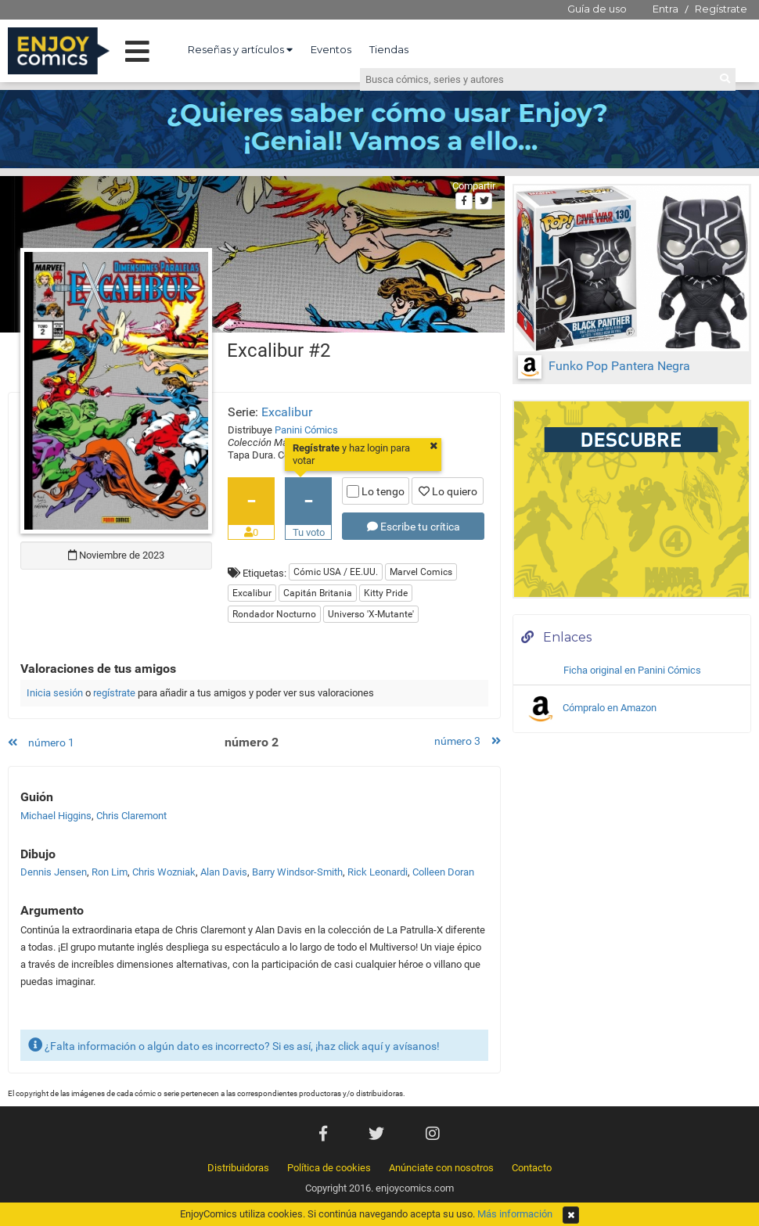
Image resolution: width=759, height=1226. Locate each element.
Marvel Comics (421, 571)
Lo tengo (376, 491)
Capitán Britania (317, 593)
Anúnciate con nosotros (441, 1168)
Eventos (331, 49)
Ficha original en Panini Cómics (632, 670)
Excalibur (286, 411)
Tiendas (388, 49)
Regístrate (721, 8)
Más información (514, 1214)
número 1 (41, 742)
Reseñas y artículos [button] (240, 49)
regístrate (114, 693)
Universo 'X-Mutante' (371, 614)
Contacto (532, 1168)
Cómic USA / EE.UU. (335, 571)
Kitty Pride (386, 593)
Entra (665, 8)
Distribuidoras (238, 1168)
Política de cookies (329, 1168)
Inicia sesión (55, 693)
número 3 (467, 741)
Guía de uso (597, 8)
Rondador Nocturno (274, 614)
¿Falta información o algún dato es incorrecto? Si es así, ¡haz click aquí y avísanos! (234, 1044)
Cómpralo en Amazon (590, 708)
